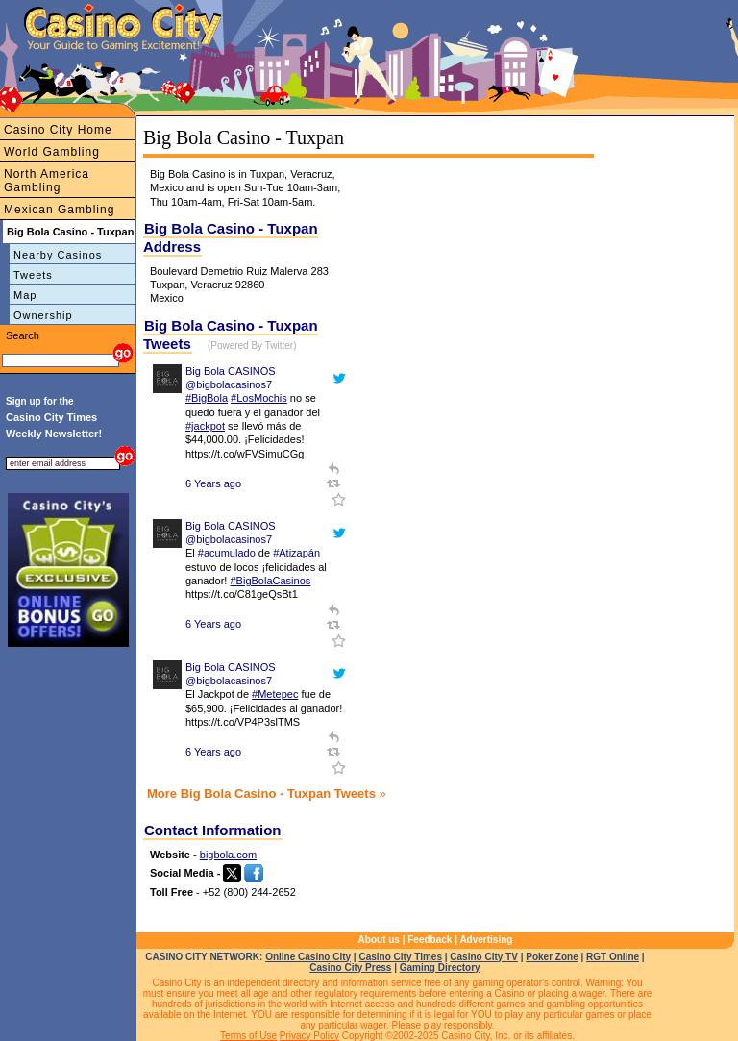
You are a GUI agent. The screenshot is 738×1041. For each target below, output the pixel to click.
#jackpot (205, 426)
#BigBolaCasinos (270, 580)
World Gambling (52, 152)
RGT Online (612, 957)
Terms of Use (248, 1035)
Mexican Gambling (59, 209)
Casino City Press (350, 967)
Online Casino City (308, 957)
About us (379, 939)
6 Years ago (213, 483)
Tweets (33, 275)
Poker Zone (552, 957)
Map (25, 295)
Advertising (485, 939)
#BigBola (206, 398)
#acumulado (227, 552)
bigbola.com (228, 854)
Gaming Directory (440, 967)
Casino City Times (400, 957)
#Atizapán (296, 552)
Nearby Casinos (57, 254)
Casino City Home (58, 129)
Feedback (429, 939)
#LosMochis (259, 398)
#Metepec (275, 694)
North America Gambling (46, 180)
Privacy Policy (309, 1035)
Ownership (43, 315)
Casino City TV (484, 957)
